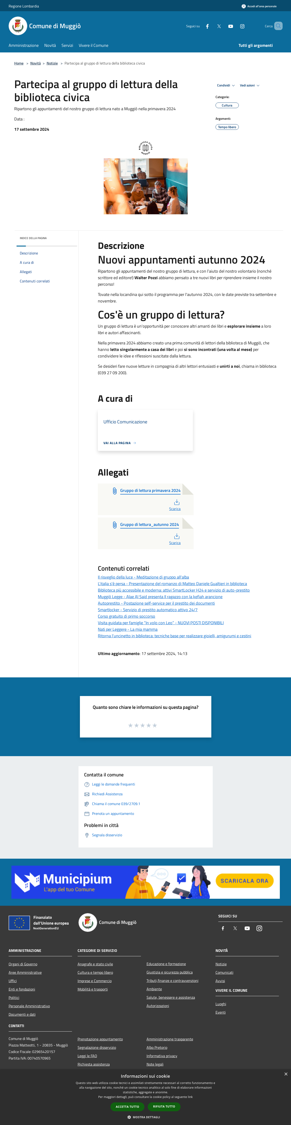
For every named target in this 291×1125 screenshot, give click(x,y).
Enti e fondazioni (22, 989)
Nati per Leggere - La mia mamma (127, 629)
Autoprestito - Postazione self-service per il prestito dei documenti (156, 603)
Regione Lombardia (24, 6)
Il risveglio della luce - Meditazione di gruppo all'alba (143, 577)
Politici (14, 997)
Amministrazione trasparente (170, 1039)
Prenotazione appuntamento (100, 1039)
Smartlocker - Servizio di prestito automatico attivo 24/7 (148, 610)
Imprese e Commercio (95, 981)
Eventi (221, 1012)
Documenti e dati (22, 1014)
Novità (35, 63)
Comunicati (224, 972)
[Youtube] (224, 26)
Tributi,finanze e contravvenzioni (173, 980)
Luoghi (221, 1004)
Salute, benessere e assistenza (171, 997)
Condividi (226, 85)
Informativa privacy (162, 1056)
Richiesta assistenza (94, 1064)
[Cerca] (277, 25)
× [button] (286, 1074)
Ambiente (154, 989)
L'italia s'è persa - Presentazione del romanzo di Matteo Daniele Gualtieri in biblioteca (172, 583)
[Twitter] (212, 26)
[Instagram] (235, 26)
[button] (145, 1117)
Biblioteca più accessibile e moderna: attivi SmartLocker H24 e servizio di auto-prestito (174, 590)
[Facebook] (200, 26)
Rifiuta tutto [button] (164, 1106)
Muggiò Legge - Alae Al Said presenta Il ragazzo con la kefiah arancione (160, 596)
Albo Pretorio (157, 1047)
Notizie (52, 63)
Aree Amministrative (25, 972)
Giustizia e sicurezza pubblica (170, 972)
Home (19, 63)
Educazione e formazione (166, 964)
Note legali (155, 1064)
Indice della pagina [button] (33, 238)
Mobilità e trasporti (93, 989)
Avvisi (220, 981)
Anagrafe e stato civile (95, 964)
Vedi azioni (250, 85)
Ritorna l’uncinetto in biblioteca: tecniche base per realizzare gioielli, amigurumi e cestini (174, 636)
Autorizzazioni (158, 1005)
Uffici (13, 981)
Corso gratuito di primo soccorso (126, 616)
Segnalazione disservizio (97, 1047)
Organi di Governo (23, 964)
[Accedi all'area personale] (259, 6)
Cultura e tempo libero (95, 972)
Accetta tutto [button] (127, 1107)
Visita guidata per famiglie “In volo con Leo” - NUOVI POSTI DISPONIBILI (161, 623)
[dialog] (145, 1097)
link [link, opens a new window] (190, 1097)
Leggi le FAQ (87, 1056)
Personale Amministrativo (29, 1006)
